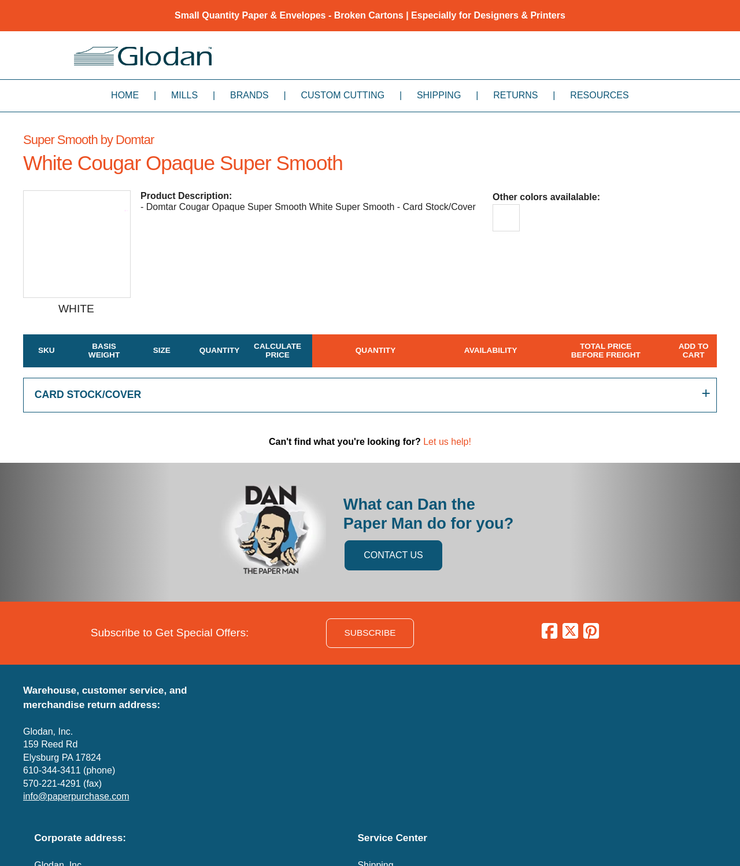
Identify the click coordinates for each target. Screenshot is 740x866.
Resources (599, 95)
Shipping (439, 95)
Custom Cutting (342, 95)
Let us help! (447, 442)
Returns (515, 95)
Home (125, 95)
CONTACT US (393, 555)
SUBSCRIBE (370, 632)
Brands (249, 95)
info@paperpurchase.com (76, 796)
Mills (184, 95)
